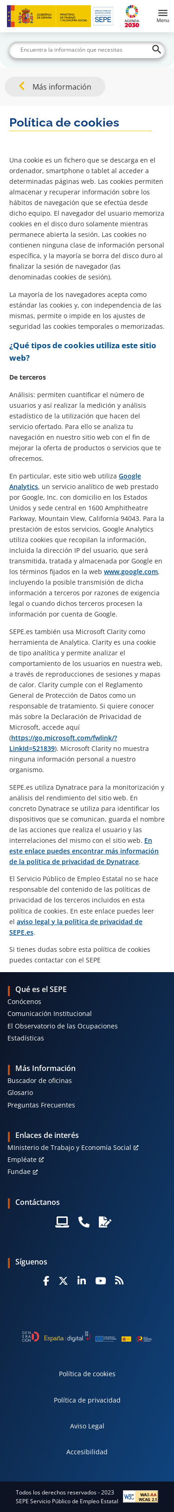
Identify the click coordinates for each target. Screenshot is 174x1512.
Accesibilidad (87, 1451)
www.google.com (131, 571)
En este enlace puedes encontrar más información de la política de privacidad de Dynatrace (84, 851)
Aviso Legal (87, 1425)
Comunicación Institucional (49, 1013)
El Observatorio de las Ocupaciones (62, 1026)
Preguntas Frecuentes (41, 1105)
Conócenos (24, 1001)
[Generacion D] (87, 1336)
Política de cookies (87, 1373)
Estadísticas (25, 1038)
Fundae (19, 1171)
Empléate (22, 1159)
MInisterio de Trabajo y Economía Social (69, 1147)
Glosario (20, 1092)
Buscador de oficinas (39, 1080)
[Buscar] (87, 50)
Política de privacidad (87, 1400)
